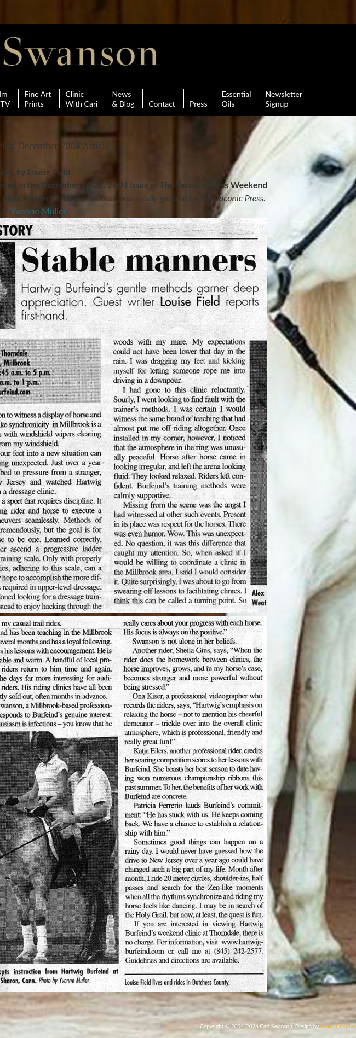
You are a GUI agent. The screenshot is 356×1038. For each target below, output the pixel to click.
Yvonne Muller (38, 211)
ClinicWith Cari (81, 98)
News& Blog (123, 98)
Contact (161, 98)
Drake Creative (338, 1026)
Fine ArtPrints (37, 98)
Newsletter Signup (284, 98)
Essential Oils (236, 98)
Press (199, 98)
